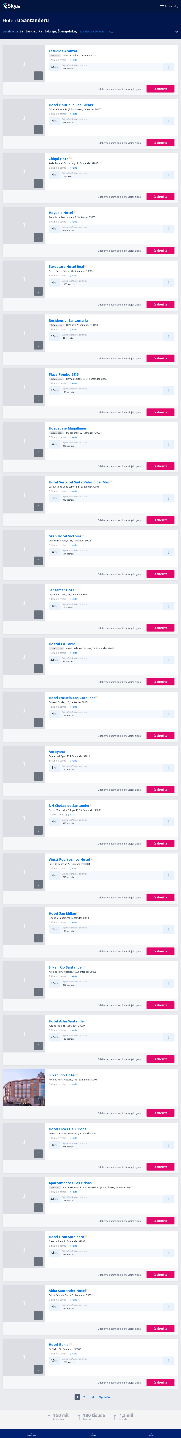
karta (73, 60)
